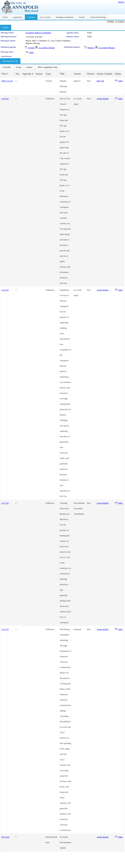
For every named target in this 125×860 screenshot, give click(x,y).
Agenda (31, 47)
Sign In (121, 2)
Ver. (17, 73)
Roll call (100, 81)
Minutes (90, 47)
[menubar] (30, 67)
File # (4, 73)
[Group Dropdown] (18, 67)
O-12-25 (5, 629)
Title (62, 73)
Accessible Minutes (106, 47)
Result (90, 73)
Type (48, 73)
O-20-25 (5, 98)
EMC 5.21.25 (7, 81)
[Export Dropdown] (29, 67)
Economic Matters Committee (38, 32)
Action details (102, 98)
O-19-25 (5, 290)
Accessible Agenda (46, 47)
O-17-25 (5, 503)
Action (77, 73)
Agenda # (27, 73)
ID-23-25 (5, 837)
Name (39, 73)
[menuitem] (6, 67)
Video (31, 52)
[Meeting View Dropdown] (47, 67)
